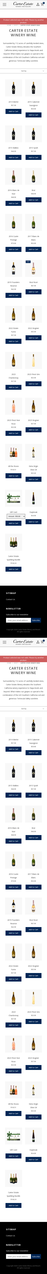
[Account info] (38, 5)
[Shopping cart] (42, 5)
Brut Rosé (33, 282)
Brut (33, 190)
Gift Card (13, 512)
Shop (16, 25)
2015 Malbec (13, 148)
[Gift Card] (16, 516)
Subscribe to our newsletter (17, 614)
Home (9, 25)
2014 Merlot (13, 102)
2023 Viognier (33, 420)
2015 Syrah (33, 148)
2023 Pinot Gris (33, 374)
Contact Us (10, 599)
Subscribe (36, 620)
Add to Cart (13, 111)
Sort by (23, 71)
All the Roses (13, 466)
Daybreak (33, 512)
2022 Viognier (33, 328)
